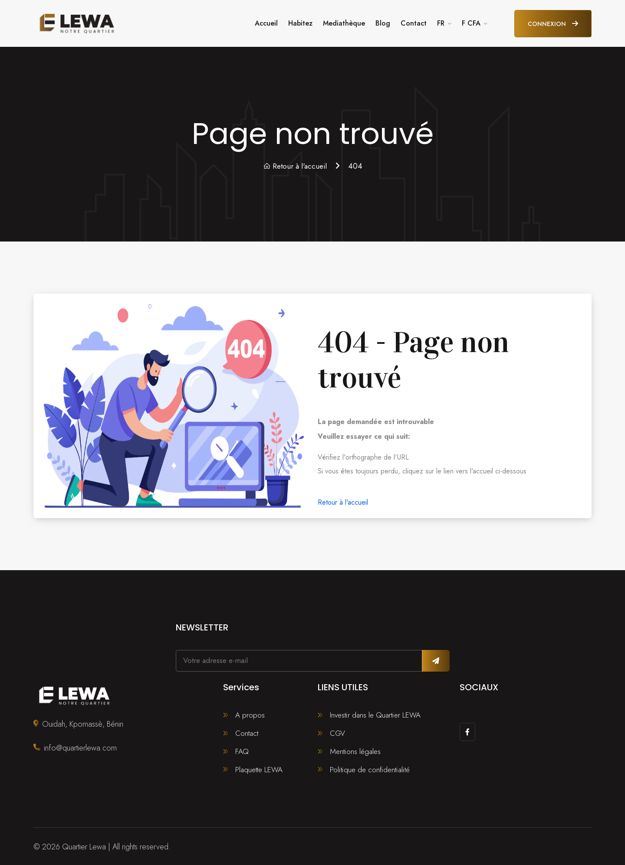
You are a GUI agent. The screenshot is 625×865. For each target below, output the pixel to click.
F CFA (471, 21)
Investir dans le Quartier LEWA (376, 712)
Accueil (266, 21)
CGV (337, 730)
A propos (250, 712)
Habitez (300, 21)
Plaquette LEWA (259, 768)
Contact (414, 21)
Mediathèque (344, 21)
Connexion (553, 22)
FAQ (242, 749)
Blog (382, 21)
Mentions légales (356, 749)
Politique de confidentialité (370, 768)
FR (440, 21)
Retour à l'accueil (295, 162)
